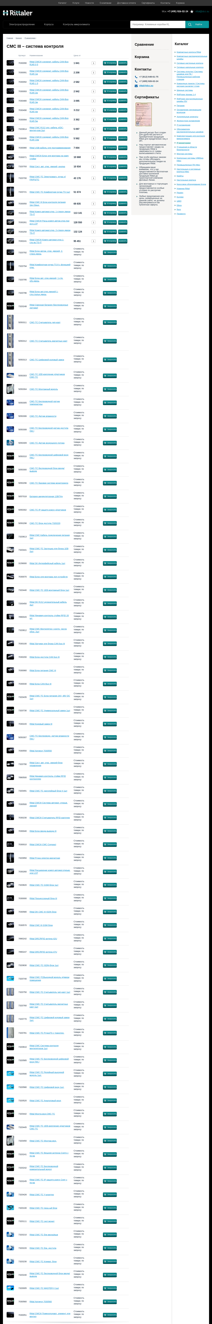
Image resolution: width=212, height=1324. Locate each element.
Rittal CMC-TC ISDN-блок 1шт (44, 965)
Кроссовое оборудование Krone (191, 184)
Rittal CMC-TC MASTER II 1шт (44, 1288)
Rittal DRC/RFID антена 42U (43, 938)
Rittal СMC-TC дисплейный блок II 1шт (48, 791)
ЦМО (179, 201)
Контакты (165, 3)
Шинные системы (185, 90)
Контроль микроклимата (76, 24)
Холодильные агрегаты (187, 117)
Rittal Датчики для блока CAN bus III (47, 643)
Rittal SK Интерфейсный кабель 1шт (47, 563)
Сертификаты (148, 3)
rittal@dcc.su (202, 11)
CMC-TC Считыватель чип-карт (45, 322)
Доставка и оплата (126, 3)
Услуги (75, 3)
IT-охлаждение (183, 125)
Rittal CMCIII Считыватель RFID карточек (50, 818)
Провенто (181, 214)
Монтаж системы (184, 154)
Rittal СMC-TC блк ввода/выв (44, 1235)
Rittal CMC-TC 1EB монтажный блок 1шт (49, 590)
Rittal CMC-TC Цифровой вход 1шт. (47, 1087)
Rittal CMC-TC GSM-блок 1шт (44, 885)
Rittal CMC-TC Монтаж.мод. (43, 1141)
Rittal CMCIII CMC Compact (43, 844)
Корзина (180, 3)
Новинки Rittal (183, 188)
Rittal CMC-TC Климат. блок (43, 1261)
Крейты (180, 176)
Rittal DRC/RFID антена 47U (43, 952)
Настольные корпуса (186, 180)
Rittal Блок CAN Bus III (40, 684)
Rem (179, 209)
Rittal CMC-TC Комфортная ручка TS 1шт (50, 192)
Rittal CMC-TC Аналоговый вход (45, 1100)
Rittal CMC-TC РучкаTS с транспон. (47, 1033)
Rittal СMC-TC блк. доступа (43, 1248)
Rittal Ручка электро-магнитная (45, 858)
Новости (89, 3)
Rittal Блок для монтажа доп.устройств (49, 577)
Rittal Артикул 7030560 (41, 1301)
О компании (105, 3)
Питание (181, 105)
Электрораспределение (22, 24)
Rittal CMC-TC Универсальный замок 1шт (50, 710)
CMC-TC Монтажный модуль (44, 389)
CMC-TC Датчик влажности (43, 416)
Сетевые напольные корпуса (190, 67)
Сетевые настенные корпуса (190, 63)
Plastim (180, 193)
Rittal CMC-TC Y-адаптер (42, 1194)
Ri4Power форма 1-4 (186, 94)
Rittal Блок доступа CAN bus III (45, 657)
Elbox (179, 205)
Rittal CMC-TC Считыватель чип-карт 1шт (50, 992)
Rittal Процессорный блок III (43, 898)
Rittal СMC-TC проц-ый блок (43, 1208)
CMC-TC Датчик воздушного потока (47, 443)
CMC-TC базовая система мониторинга (49, 483)
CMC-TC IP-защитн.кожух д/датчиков (48, 510)
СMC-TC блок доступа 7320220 (45, 523)
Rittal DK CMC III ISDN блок (43, 912)
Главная (10, 38)
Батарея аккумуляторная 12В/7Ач (46, 496)
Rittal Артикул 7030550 (41, 751)
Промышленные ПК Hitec (188, 165)
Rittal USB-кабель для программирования (50, 148)
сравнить (122, 63)
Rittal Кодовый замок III (41, 724)
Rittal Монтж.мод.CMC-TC (42, 1114)
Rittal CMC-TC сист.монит (42, 1221)
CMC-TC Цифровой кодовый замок (47, 360)
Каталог (62, 3)
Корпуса (48, 24)
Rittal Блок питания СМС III (43, 670)
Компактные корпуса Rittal (189, 52)
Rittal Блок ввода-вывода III (43, 831)
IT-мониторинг (184, 143)
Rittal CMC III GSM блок (41, 925)
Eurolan (180, 197)
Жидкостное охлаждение (188, 121)
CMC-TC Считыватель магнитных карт (48, 341)
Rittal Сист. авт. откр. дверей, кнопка (47, 166)
